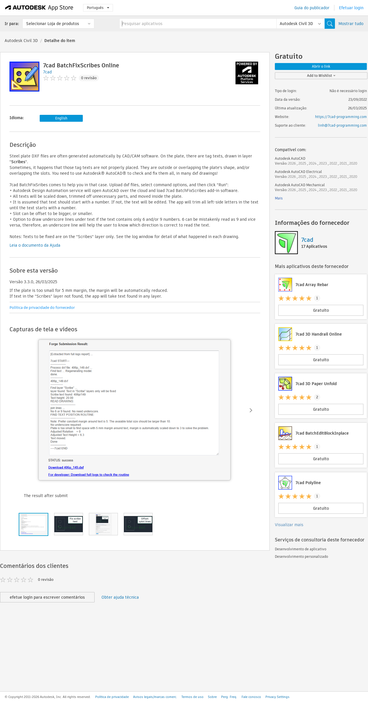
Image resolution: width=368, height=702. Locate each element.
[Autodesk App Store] (39, 7)
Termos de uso (192, 697)
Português (98, 7)
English (61, 118)
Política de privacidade (112, 697)
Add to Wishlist (321, 75)
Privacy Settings (277, 697)
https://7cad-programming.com (341, 116)
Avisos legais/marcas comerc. (155, 697)
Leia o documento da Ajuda (34, 245)
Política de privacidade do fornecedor (42, 307)
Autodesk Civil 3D (21, 40)
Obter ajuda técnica (120, 597)
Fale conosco (251, 697)
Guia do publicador (311, 8)
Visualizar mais (289, 525)
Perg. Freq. (229, 697)
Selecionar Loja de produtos (52, 23)
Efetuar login (351, 8)
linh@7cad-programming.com (342, 125)
